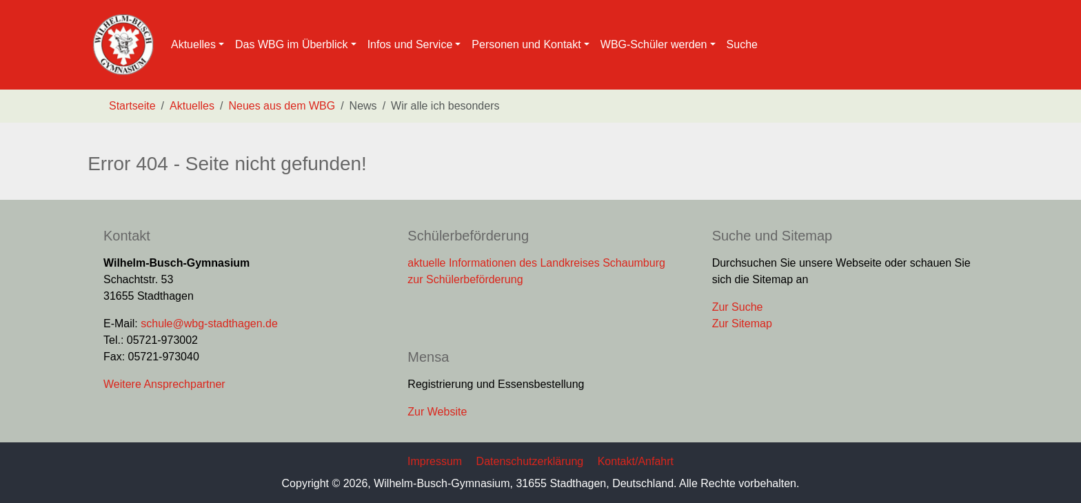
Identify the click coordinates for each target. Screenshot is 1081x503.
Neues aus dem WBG (281, 106)
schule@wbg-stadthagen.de (209, 323)
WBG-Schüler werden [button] (653, 44)
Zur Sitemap (742, 323)
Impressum (434, 461)
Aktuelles (192, 106)
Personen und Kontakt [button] (526, 44)
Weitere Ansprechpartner (164, 384)
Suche (742, 44)
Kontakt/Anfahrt (636, 461)
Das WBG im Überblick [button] (291, 44)
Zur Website (437, 412)
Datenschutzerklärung (530, 461)
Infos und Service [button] (410, 44)
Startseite (132, 106)
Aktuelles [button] (193, 44)
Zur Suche (737, 307)
